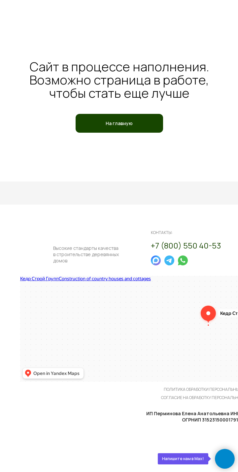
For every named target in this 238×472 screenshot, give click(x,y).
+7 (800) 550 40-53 (186, 245)
